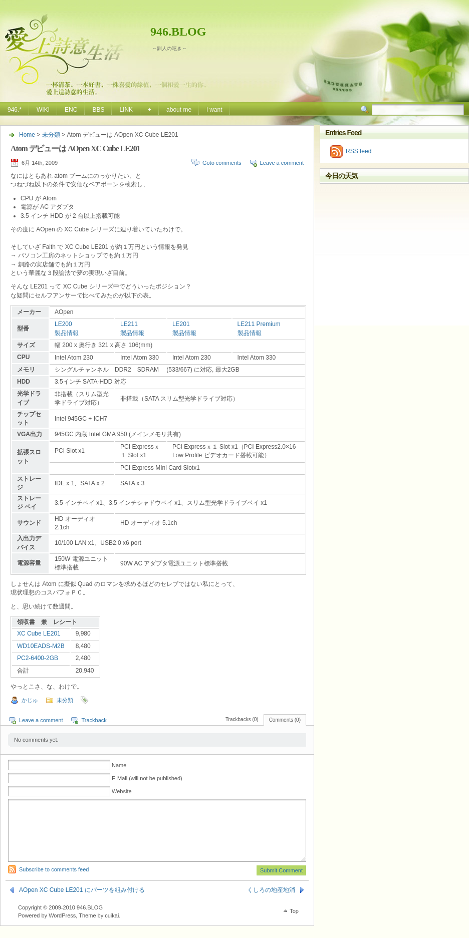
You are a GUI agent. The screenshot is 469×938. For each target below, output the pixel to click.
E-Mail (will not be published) (147, 778)
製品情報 (67, 333)
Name (119, 765)
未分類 (51, 134)
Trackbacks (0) (242, 719)
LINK (126, 109)
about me (178, 109)
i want (214, 109)
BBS (98, 109)
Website (122, 791)
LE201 (181, 324)
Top (294, 923)
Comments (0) (285, 720)
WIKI (43, 109)
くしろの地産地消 (271, 901)
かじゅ (30, 700)
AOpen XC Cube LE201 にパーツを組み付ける (82, 901)
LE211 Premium (259, 324)
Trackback (93, 720)
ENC (71, 109)
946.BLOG (178, 31)
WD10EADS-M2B (41, 646)
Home (27, 134)
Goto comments (222, 163)
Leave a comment (282, 163)
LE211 (129, 324)
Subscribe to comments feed (54, 881)
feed (358, 151)
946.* (15, 109)
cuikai (112, 927)
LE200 (63, 324)
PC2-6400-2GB (37, 658)
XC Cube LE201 (39, 633)
